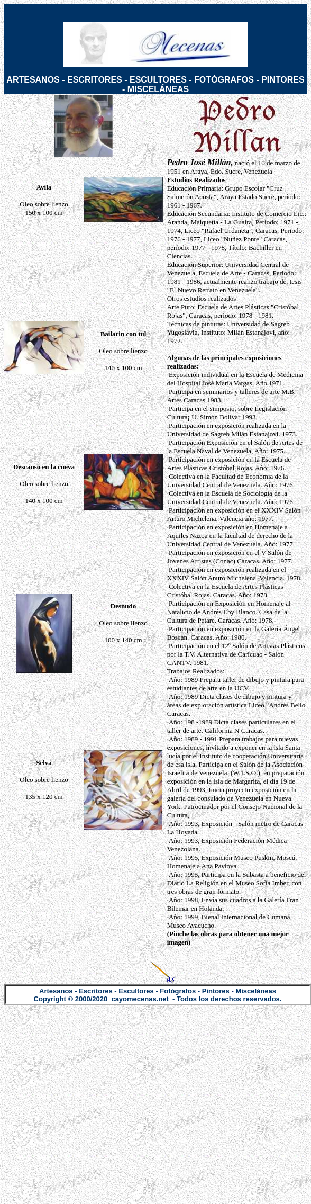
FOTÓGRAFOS (224, 79)
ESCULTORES (158, 79)
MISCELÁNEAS (158, 89)
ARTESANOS (32, 79)
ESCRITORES (94, 79)
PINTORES (283, 79)
